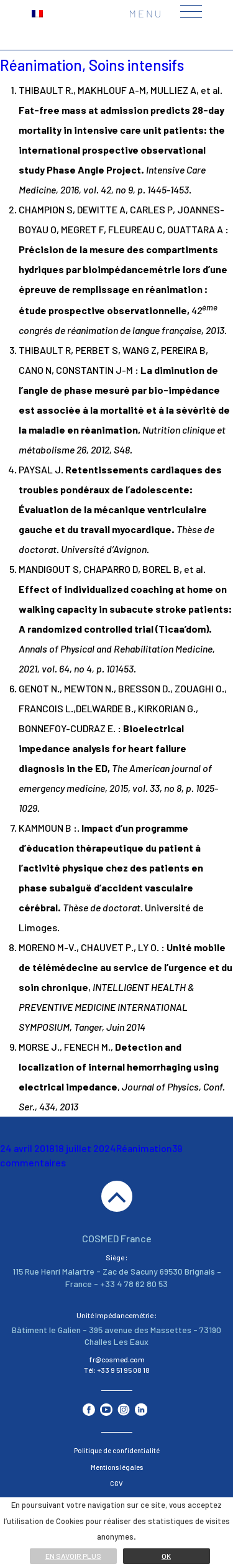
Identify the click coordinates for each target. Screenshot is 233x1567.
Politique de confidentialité (117, 1450)
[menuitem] (37, 12)
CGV (116, 1483)
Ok (166, 1555)
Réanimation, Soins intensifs (92, 65)
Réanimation (144, 1148)
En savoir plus (73, 1555)
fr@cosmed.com (117, 1359)
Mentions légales (117, 1467)
